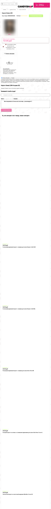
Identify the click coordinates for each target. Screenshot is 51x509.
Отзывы (12, 78)
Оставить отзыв (6, 110)
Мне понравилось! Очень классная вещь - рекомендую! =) (25, 104)
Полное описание (10, 53)
